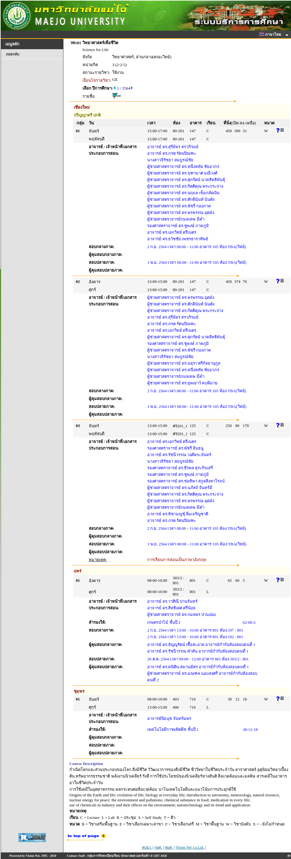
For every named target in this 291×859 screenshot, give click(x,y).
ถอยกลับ (12, 54)
